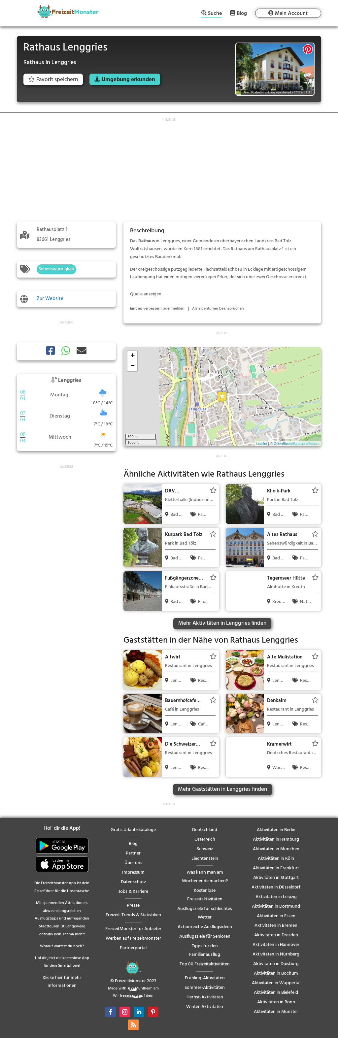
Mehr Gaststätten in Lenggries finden (222, 789)
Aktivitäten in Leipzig (276, 897)
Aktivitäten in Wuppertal (276, 983)
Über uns (133, 863)
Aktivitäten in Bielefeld (276, 992)
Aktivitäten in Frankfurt (276, 868)
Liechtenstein (204, 858)
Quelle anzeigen (145, 294)
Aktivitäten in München (276, 849)
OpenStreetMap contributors (297, 444)
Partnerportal (133, 948)
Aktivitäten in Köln (276, 858)
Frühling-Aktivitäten (205, 978)
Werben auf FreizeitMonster (133, 938)
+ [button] (132, 356)
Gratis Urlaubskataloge (133, 830)
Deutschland (204, 830)
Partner (133, 853)
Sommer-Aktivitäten (205, 987)
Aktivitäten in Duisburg (276, 964)
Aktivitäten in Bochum (276, 973)
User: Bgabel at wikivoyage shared (267, 92)
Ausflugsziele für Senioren (204, 936)
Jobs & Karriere (133, 891)
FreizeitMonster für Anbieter (133, 929)
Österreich (204, 839)
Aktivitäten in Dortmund (276, 906)
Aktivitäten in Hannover (276, 945)
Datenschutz (133, 882)
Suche (215, 14)
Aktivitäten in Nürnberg (276, 954)
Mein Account (291, 13)
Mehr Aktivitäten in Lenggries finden (222, 623)
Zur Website (50, 299)
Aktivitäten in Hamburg (276, 839)
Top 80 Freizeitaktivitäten (205, 964)
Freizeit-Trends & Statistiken (133, 915)
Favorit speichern (53, 79)
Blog (242, 13)
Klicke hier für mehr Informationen (62, 981)
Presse (133, 905)
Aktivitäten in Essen (276, 916)
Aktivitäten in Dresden (276, 935)
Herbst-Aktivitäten (204, 997)
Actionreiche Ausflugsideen (205, 927)
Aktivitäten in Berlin (276, 830)
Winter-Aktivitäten (204, 1007)
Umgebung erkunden (128, 79)
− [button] (132, 366)
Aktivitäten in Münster (276, 1012)
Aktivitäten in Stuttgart (276, 878)
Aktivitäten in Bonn (276, 1002)
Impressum (133, 872)
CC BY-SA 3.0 (303, 92)
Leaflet (261, 444)
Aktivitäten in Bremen (275, 925)
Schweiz (205, 849)
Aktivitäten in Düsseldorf (276, 887)
